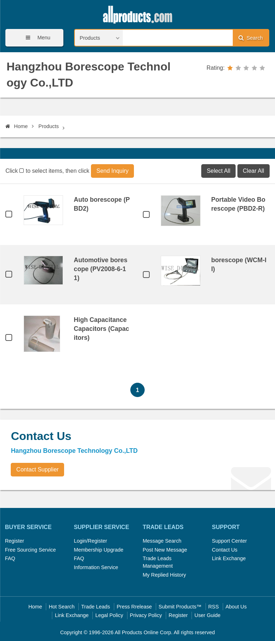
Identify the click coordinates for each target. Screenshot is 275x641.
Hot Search (61, 607)
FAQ (10, 558)
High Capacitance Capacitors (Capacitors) (101, 328)
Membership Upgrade (98, 550)
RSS (213, 607)
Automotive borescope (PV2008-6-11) (100, 269)
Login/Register (90, 541)
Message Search (162, 541)
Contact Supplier (37, 469)
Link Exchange (229, 558)
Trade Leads (95, 607)
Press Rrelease (134, 607)
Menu (35, 38)
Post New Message (165, 550)
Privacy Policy (146, 615)
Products (48, 126)
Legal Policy (109, 615)
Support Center (229, 541)
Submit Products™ (180, 607)
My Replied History (164, 575)
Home (16, 126)
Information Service (96, 567)
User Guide (207, 615)
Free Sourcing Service (30, 550)
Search (250, 38)
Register (14, 541)
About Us (236, 607)
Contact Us (224, 550)
